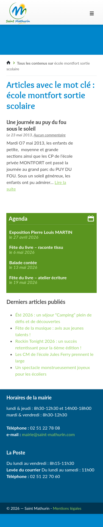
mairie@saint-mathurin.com (48, 434)
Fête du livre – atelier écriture (37, 277)
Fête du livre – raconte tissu (36, 247)
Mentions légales (67, 508)
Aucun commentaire (50, 135)
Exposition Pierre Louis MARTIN (40, 232)
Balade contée (23, 262)
